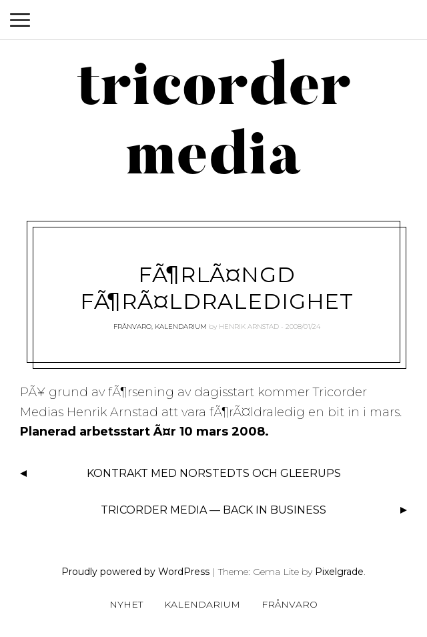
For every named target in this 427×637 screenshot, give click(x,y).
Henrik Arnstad (249, 326)
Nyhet (126, 604)
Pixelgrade (339, 572)
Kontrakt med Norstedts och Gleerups (214, 473)
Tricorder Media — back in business (213, 510)
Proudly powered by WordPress (135, 572)
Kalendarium (181, 326)
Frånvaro (132, 326)
